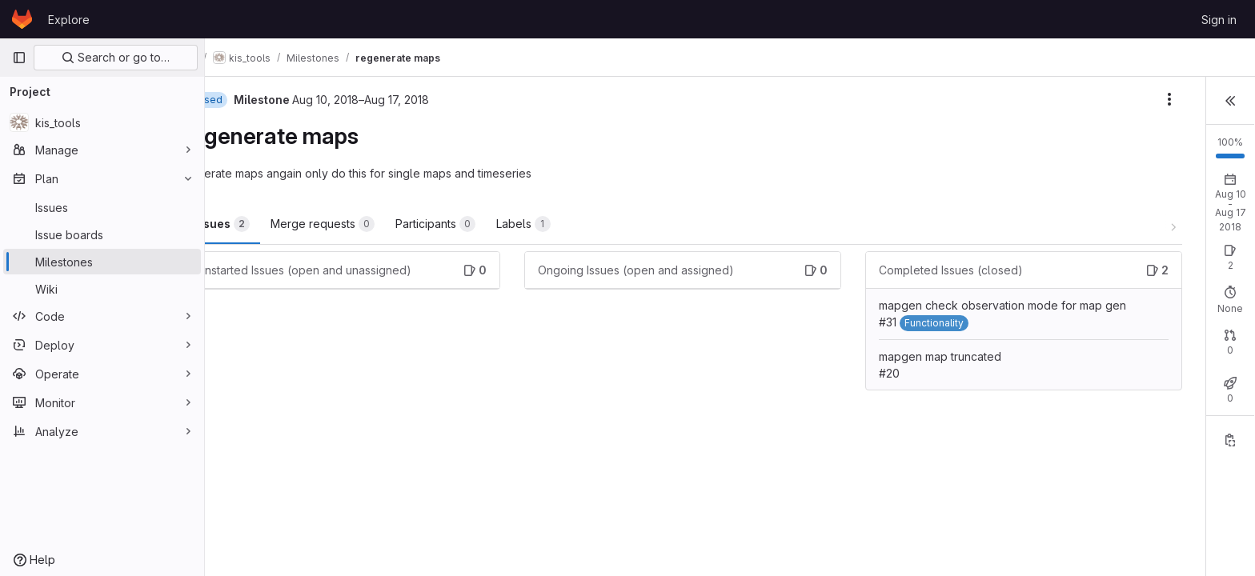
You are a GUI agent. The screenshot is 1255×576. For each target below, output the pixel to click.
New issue (1212, 248)
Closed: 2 (1121, 263)
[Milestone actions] (991, 99)
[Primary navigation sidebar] (19, 57)
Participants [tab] (476, 224)
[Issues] (102, 207)
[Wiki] (102, 289)
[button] (1230, 99)
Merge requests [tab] (363, 224)
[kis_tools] (102, 122)
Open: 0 (1062, 263)
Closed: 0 (1122, 370)
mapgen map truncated (834, 373)
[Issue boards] (102, 234)
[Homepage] (22, 19)
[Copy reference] (1230, 464)
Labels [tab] (564, 224)
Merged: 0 (1188, 370)
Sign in (1219, 19)
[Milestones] (102, 261)
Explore (69, 19)
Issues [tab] (263, 224)
